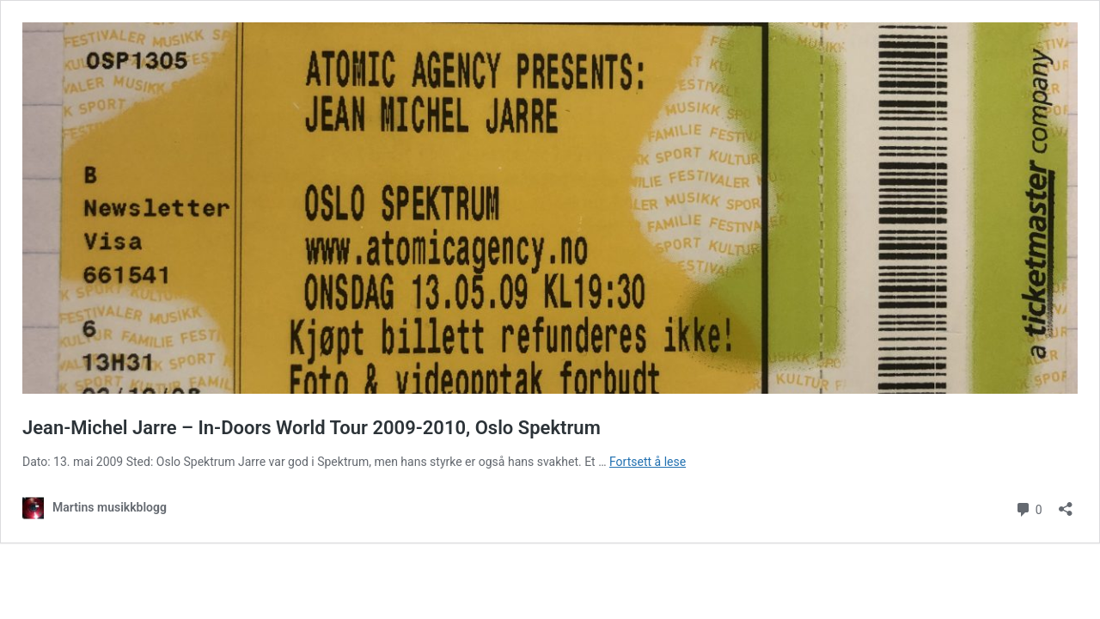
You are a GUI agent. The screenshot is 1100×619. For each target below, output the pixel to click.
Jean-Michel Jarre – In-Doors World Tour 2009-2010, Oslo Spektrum (311, 427)
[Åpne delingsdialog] (1066, 503)
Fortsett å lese (647, 462)
